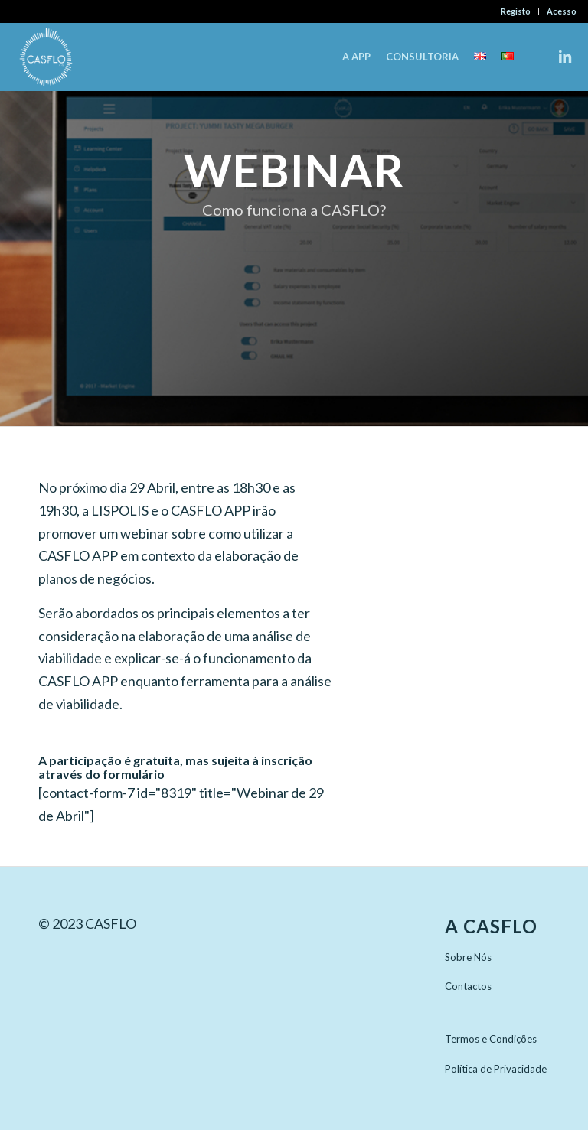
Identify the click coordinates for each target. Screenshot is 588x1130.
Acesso (562, 11)
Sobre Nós (468, 957)
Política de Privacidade (496, 1069)
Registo (516, 11)
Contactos (468, 986)
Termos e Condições (491, 1039)
